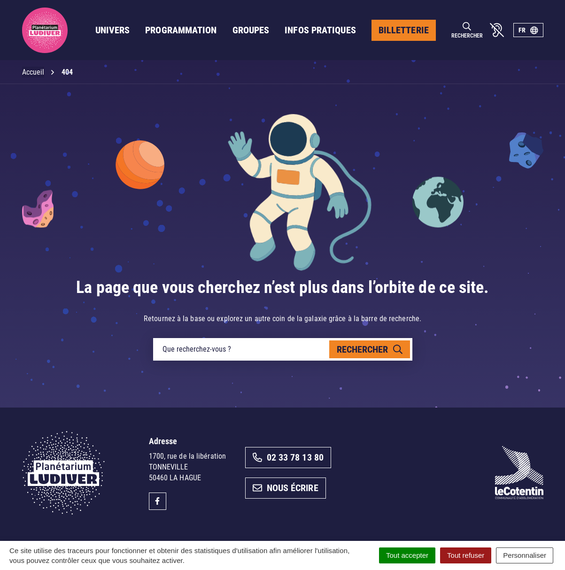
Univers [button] (112, 30)
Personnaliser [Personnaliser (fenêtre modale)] (524, 555)
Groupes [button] (251, 30)
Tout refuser (465, 555)
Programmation (181, 30)
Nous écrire (285, 487)
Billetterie (404, 30)
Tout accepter (407, 555)
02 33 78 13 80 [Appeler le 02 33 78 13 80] (288, 457)
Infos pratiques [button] (320, 30)
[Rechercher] (467, 30)
